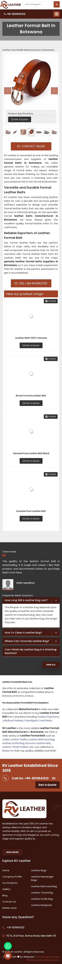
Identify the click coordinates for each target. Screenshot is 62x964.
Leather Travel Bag (42, 892)
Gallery (6, 889)
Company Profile (12, 876)
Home (5, 870)
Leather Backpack (41, 905)
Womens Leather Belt (37, 743)
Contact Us (9, 901)
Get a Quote (47, 785)
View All (51, 664)
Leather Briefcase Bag (41, 739)
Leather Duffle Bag (13, 743)
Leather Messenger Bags (42, 878)
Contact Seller (31, 146)
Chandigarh (31, 720)
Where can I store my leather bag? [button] (27, 641)
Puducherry (52, 716)
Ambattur (18, 695)
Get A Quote (31, 345)
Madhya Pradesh (13, 720)
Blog (4, 895)
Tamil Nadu (45, 720)
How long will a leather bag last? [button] (26, 600)
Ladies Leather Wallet (14, 739)
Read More (12, 852)
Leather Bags (38, 870)
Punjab (41, 716)
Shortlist (50, 301)
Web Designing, (45, 956)
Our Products (10, 883)
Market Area (9, 908)
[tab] (31, 600)
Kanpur (29, 695)
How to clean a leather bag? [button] (23, 632)
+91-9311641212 (14, 14)
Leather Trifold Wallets (15, 747)
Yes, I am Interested (31, 283)
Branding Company (50, 960)
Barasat (7, 695)
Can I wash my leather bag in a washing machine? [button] (30, 651)
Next (54, 90)
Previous (7, 90)
